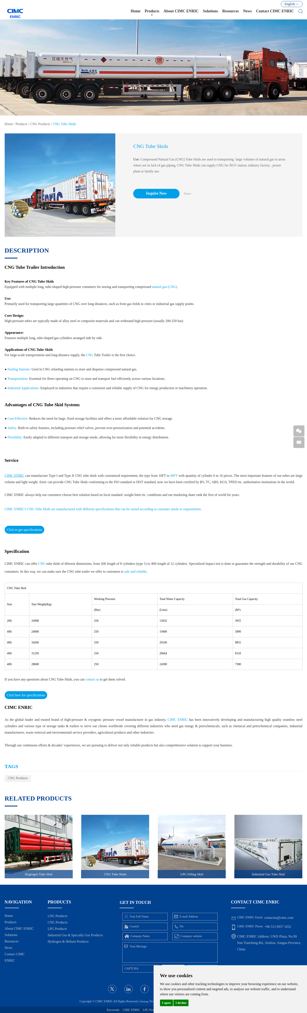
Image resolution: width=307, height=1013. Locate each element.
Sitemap (142, 1001)
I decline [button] (181, 1002)
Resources (230, 12)
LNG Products (57, 916)
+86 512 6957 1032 (277, 926)
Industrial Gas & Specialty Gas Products (75, 935)
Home (135, 12)
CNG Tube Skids (64, 124)
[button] (110, 185)
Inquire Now (158, 193)
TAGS (11, 766)
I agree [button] (166, 1002)
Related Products (38, 798)
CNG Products (40, 124)
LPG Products (57, 929)
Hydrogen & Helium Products (68, 941)
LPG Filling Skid (191, 874)
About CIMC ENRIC (181, 12)
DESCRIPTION (27, 250)
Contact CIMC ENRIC (275, 12)
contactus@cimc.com (279, 917)
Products (152, 12)
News (247, 12)
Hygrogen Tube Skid (38, 874)
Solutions (210, 12)
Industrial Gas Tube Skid (268, 874)
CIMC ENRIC (131, 1010)
